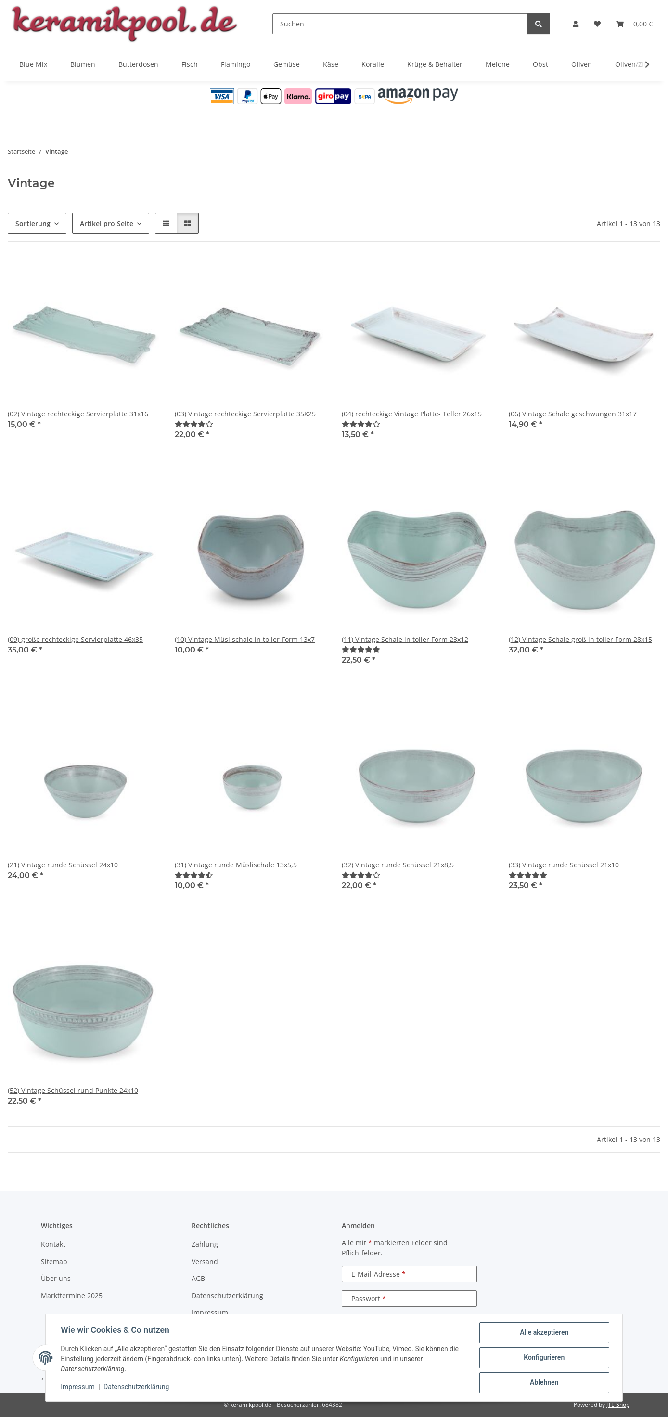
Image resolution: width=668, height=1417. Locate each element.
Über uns (56, 1278)
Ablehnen (543, 1383)
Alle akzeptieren (543, 1333)
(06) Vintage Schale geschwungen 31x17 (573, 413)
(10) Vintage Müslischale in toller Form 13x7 (245, 639)
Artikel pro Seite (106, 223)
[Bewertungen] (194, 423)
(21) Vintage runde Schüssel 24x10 (63, 864)
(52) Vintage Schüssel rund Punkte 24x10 (73, 1090)
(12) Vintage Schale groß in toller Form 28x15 (580, 639)
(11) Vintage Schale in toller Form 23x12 (405, 639)
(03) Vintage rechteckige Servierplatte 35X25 (245, 413)
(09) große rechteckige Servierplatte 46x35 (75, 639)
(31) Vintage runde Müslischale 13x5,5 (236, 864)
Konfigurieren (543, 1358)
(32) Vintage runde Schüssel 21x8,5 (398, 864)
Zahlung (205, 1244)
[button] (575, 23)
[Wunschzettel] (597, 23)
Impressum (78, 1387)
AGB (198, 1278)
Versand (205, 1261)
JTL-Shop (617, 1405)
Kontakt (53, 1244)
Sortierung (33, 223)
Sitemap (54, 1261)
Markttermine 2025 (72, 1295)
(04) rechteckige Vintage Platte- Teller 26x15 (412, 413)
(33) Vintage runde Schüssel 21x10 (564, 864)
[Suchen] (400, 23)
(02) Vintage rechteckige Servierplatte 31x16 (78, 413)
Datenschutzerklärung (136, 1387)
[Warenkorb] (634, 23)
